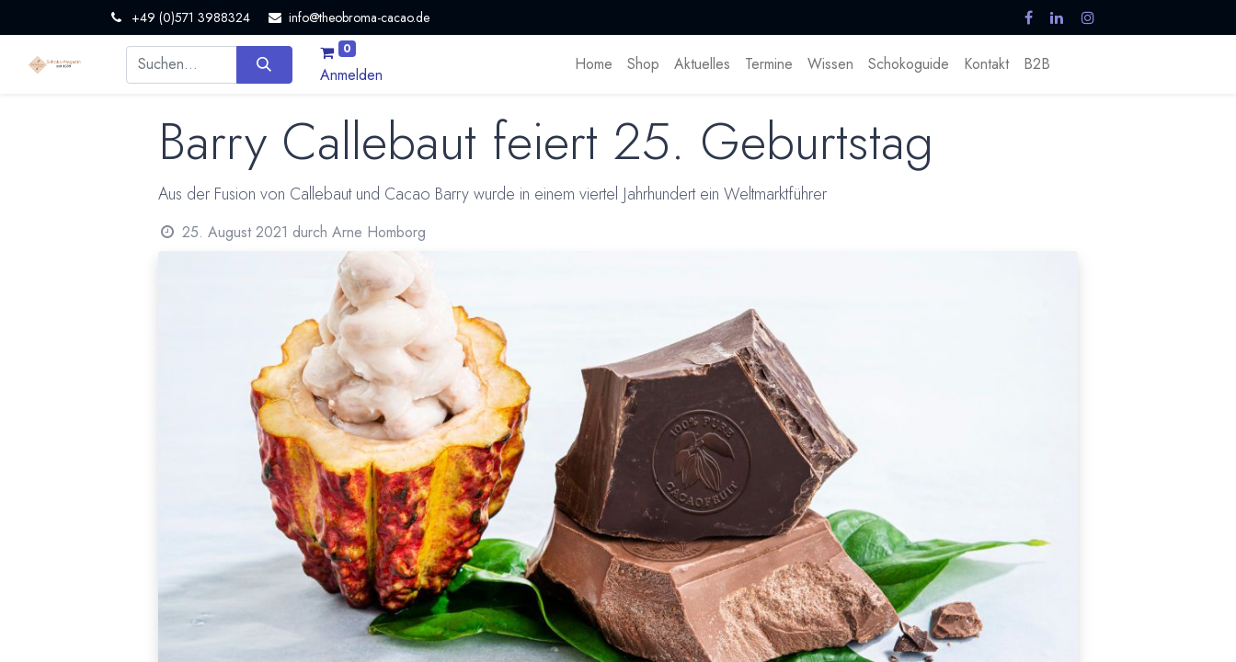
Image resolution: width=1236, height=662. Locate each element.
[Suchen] (264, 64)
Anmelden (351, 75)
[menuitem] (593, 64)
